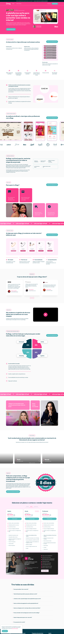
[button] (13, 3)
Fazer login (49, 3)
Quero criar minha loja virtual (52, 41)
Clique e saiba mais (45, 570)
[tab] (18, 89)
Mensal (27, 506)
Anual (31, 506)
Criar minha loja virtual (11, 29)
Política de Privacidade (15, 628)
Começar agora (14, 518)
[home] (8, 4)
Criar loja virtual (54, 3)
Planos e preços (19, 3)
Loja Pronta (36, 506)
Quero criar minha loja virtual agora (13, 491)
